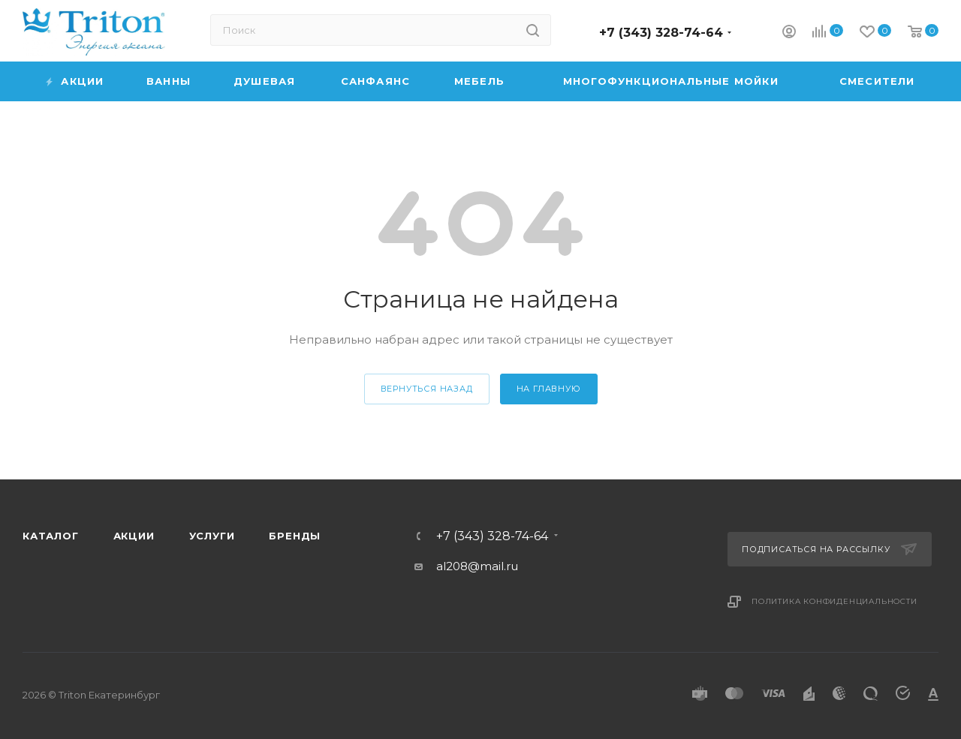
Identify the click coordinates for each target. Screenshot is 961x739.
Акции (134, 536)
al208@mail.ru (477, 566)
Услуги (212, 536)
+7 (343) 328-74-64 (661, 33)
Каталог (51, 536)
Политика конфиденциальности (834, 601)
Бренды (295, 536)
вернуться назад (427, 388)
